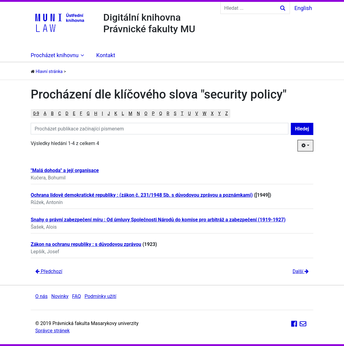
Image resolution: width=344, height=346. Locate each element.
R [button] (168, 113)
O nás (41, 296)
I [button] (102, 113)
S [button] (175, 113)
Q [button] (160, 113)
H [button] (95, 113)
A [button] (45, 113)
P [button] (153, 113)
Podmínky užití (100, 296)
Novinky (60, 296)
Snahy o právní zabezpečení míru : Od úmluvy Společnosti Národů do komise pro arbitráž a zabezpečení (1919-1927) (158, 220)
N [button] (138, 113)
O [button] (145, 113)
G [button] (88, 113)
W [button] (204, 113)
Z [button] (226, 113)
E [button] (74, 113)
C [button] (59, 113)
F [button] (81, 113)
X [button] (212, 113)
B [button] (52, 113)
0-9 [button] (36, 113)
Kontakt (105, 55)
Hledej (302, 129)
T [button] (182, 113)
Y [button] (219, 113)
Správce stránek (52, 331)
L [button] (123, 113)
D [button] (67, 113)
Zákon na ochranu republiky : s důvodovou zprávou (86, 244)
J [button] (109, 113)
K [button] (116, 113)
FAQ (76, 296)
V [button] (196, 113)
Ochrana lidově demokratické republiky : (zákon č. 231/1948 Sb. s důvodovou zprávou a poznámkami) (142, 195)
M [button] (130, 113)
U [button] (189, 113)
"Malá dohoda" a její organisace (65, 170)
